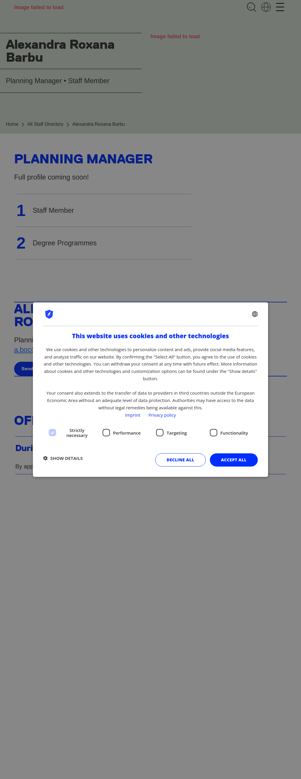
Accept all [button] (234, 460)
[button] (63, 458)
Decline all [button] (180, 460)
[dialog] (150, 389)
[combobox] (255, 314)
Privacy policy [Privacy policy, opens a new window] (162, 415)
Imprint (132, 415)
